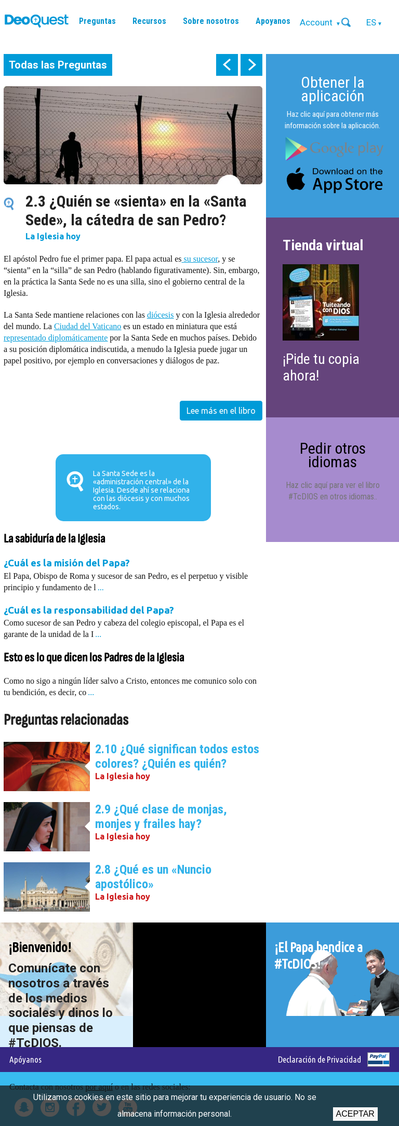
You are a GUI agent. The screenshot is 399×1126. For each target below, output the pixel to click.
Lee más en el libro (221, 410)
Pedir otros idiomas (333, 455)
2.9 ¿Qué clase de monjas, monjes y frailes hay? (161, 816)
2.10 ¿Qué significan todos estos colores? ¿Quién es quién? (177, 756)
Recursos (149, 21)
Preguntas (97, 21)
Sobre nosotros (211, 21)
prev (227, 65)
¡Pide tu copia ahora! (321, 367)
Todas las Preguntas (58, 65)
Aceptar (355, 1113)
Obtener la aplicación (333, 89)
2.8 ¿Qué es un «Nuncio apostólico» (153, 876)
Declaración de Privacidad (319, 1059)
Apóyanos (25, 1059)
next (251, 65)
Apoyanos (273, 21)
